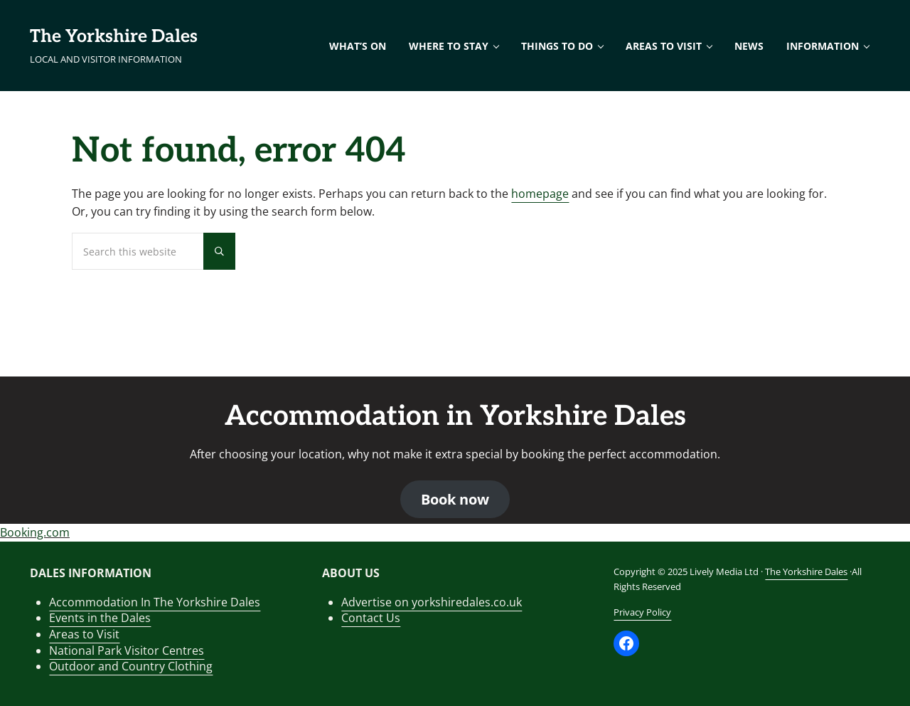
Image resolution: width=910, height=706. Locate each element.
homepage (540, 193)
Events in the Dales (100, 618)
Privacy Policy (642, 612)
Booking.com (35, 532)
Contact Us (370, 618)
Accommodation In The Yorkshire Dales (154, 602)
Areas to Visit (84, 634)
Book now (455, 499)
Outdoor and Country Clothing (131, 666)
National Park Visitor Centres (126, 650)
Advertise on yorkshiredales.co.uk (431, 602)
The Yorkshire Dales (114, 36)
